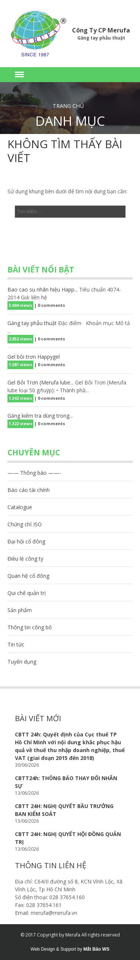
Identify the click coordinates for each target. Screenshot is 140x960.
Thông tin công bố (29, 627)
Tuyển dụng (21, 661)
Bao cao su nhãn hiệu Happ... (42, 289)
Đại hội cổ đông (26, 541)
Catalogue (19, 507)
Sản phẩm (19, 610)
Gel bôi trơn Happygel (33, 356)
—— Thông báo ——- (34, 472)
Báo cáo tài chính (28, 489)
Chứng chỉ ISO (24, 524)
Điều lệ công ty (25, 558)
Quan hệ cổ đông (28, 575)
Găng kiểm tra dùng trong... (40, 415)
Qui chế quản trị (26, 592)
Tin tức (15, 644)
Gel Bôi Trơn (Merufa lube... (40, 382)
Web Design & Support (53, 949)
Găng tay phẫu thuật (32, 323)
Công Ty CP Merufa (101, 30)
